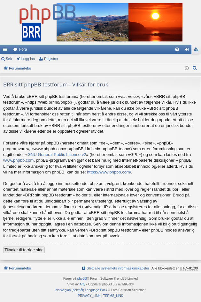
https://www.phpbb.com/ (109, 172)
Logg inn (28, 59)
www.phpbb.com (18, 160)
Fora (23, 49)
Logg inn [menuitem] (188, 50)
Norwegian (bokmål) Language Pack (81, 290)
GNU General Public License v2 (56, 154)
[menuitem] (177, 49)
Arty (82, 284)
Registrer (51, 59)
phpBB (82, 278)
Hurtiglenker (6, 50)
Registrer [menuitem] (197, 50)
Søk (9, 59)
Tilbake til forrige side (23, 249)
